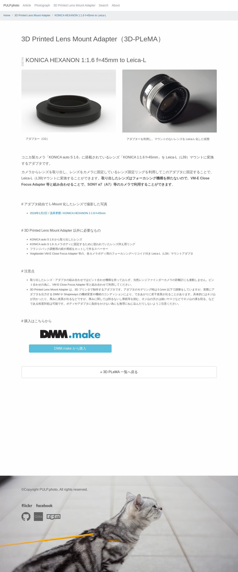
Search (103, 5)
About (116, 5)
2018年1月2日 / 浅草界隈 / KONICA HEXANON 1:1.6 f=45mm (68, 213)
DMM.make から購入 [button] (70, 348)
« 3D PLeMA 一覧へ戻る (119, 372)
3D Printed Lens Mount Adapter (74, 5)
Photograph (42, 5)
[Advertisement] (119, 418)
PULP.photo (11, 5)
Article (27, 5)
